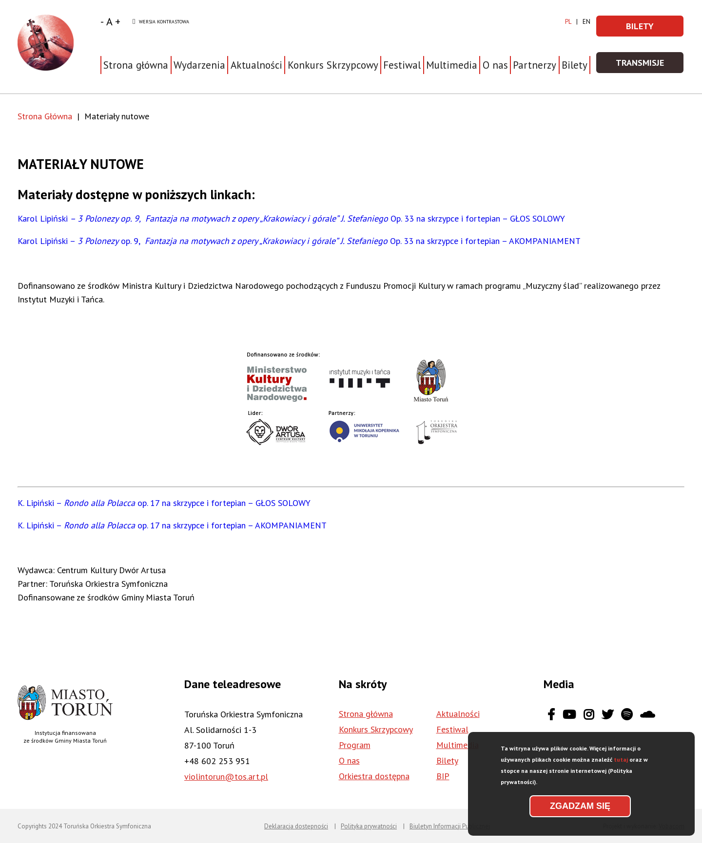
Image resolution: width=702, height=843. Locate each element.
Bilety (574, 65)
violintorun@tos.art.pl (226, 776)
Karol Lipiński (43, 218)
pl (568, 22)
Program (354, 744)
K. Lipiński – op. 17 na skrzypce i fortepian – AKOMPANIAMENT (172, 525)
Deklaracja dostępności (296, 826)
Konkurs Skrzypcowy (376, 729)
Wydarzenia (199, 65)
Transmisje (650, 65)
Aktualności (256, 65)
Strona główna (135, 65)
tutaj (621, 763)
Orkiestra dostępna (374, 776)
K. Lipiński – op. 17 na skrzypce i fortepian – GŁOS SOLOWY (164, 502)
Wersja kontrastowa (161, 22)
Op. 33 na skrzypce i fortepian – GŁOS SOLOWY (477, 218)
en (586, 22)
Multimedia (451, 65)
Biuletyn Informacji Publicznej (450, 826)
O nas (349, 760)
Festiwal (452, 729)
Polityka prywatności (369, 826)
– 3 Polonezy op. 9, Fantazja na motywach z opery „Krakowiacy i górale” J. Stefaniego (229, 218)
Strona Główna (45, 116)
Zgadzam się (580, 809)
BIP (442, 776)
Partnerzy (534, 65)
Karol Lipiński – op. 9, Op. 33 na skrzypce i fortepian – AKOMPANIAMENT (299, 240)
